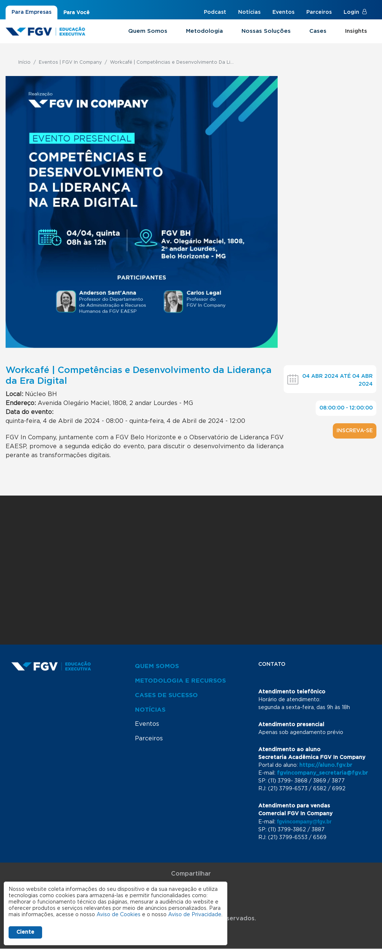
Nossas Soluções (266, 31)
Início (24, 62)
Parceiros (319, 12)
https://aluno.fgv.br (325, 765)
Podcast (215, 12)
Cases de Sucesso (166, 695)
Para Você (76, 12)
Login (351, 12)
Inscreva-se (355, 430)
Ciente (25, 932)
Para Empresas (31, 12)
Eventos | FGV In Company (70, 62)
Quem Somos (147, 31)
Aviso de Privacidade (194, 914)
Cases (317, 31)
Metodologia (204, 31)
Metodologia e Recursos (180, 680)
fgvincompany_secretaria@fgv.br (322, 773)
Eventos (283, 12)
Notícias (249, 12)
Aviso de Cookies (119, 914)
